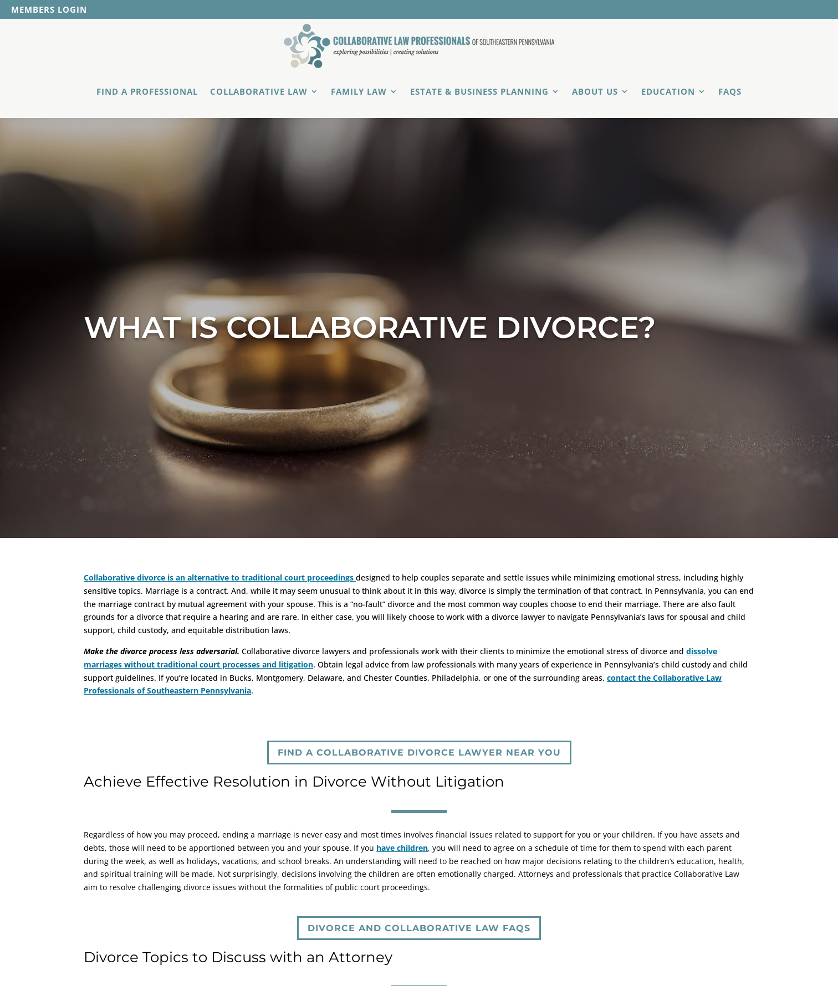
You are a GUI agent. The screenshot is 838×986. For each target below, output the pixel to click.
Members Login (49, 10)
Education (668, 91)
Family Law (359, 91)
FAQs (730, 91)
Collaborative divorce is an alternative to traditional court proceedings (220, 577)
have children (402, 848)
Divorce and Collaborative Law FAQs (419, 928)
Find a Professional (147, 91)
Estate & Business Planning (479, 91)
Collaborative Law (259, 91)
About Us (595, 91)
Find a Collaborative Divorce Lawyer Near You (419, 752)
